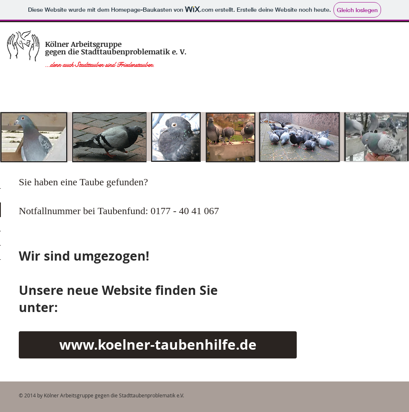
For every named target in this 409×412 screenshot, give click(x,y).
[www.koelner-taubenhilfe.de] (158, 344)
